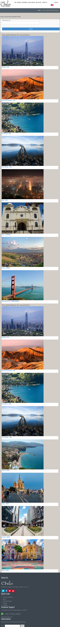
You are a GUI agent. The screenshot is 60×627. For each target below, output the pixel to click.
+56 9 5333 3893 (12, 614)
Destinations (24, 2)
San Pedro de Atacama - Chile (8, 100)
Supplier (5, 603)
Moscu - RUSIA (5, 504)
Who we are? (38, 2)
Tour (15, 2)
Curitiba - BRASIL (6, 537)
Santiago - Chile (5, 67)
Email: (10, 626)
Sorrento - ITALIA (6, 470)
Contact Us (44, 2)
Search (31, 29)
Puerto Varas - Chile (6, 133)
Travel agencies (31, 2)
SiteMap (5, 605)
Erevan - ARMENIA (6, 268)
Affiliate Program (7, 601)
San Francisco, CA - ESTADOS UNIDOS (10, 301)
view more (26, 587)
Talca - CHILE (5, 200)
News (4, 599)
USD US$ (56, 2)
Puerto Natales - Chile (7, 167)
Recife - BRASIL (5, 570)
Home (39, 10)
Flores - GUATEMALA (6, 234)
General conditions (8, 597)
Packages (19, 2)
